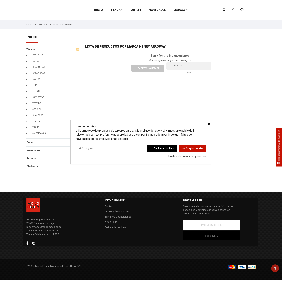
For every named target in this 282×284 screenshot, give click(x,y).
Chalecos (32, 169)
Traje (35, 129)
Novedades (157, 10)
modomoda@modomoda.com (43, 230)
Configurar (86, 148)
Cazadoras (38, 74)
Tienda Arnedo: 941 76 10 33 (42, 234)
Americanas (39, 135)
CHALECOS (37, 117)
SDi (80, 270)
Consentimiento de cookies (279, 147)
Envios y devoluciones (117, 214)
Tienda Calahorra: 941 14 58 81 (43, 238)
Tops (35, 86)
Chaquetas (38, 68)
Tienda (116, 10)
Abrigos (37, 111)
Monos (36, 80)
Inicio (98, 10)
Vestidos (37, 105)
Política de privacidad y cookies (187, 156)
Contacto (110, 209)
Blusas (36, 92)
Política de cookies (115, 231)
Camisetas (38, 98)
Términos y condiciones (118, 220)
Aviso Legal (111, 225)
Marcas (180, 10)
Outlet (136, 10)
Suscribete (211, 239)
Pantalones (39, 55)
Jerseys (37, 123)
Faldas (36, 61)
